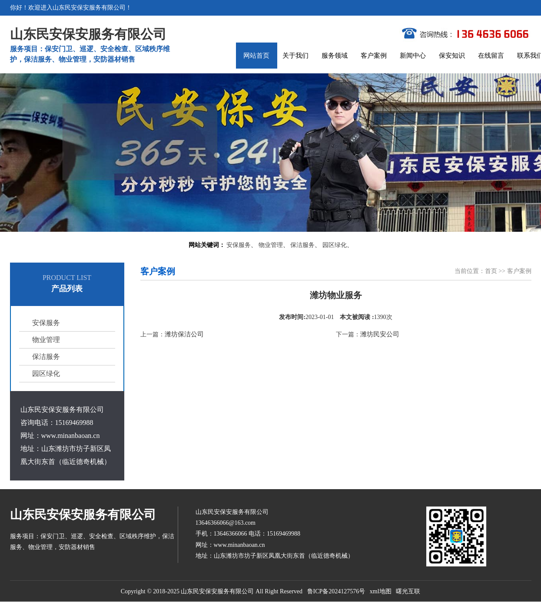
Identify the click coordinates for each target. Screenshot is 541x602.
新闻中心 (413, 55)
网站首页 (256, 55)
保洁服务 (302, 245)
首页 (491, 271)
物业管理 (271, 245)
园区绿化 (334, 245)
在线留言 (491, 55)
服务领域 (335, 55)
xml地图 (381, 591)
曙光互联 (408, 591)
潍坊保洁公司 (184, 334)
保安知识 (452, 55)
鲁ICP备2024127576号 (336, 591)
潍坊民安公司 (379, 334)
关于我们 (295, 55)
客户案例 (374, 55)
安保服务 (238, 245)
